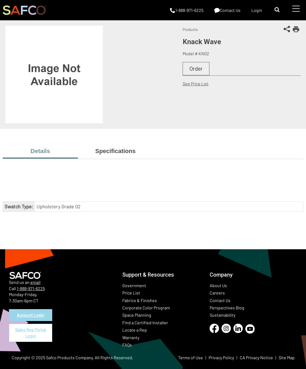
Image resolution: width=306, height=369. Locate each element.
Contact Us (220, 300)
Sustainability (222, 315)
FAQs (127, 344)
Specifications (115, 151)
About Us (218, 285)
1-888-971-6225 (31, 288)
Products (190, 29)
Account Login (30, 315)
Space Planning (136, 315)
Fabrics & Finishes (139, 300)
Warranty (130, 337)
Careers (217, 292)
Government (134, 285)
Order (196, 69)
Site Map (287, 357)
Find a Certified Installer (145, 322)
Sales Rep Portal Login (30, 332)
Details (40, 151)
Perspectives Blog (227, 307)
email (35, 282)
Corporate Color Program (146, 307)
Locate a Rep (134, 329)
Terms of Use (190, 357)
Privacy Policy (221, 357)
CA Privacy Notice (256, 357)
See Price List (196, 83)
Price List (131, 292)
